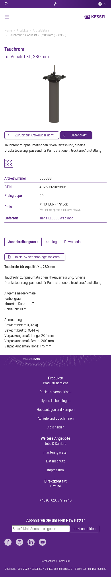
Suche (21, 4)
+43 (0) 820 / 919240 (55, 500)
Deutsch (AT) (102, 4)
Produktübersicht (55, 383)
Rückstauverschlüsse (55, 392)
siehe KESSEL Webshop (56, 218)
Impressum (55, 470)
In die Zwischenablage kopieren (37, 257)
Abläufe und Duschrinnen (56, 418)
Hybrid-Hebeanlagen (55, 401)
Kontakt (55, 4)
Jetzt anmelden (84, 529)
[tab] (23, 241)
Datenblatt (79, 135)
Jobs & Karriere (55, 443)
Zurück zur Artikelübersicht (34, 135)
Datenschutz (55, 461)
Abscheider (55, 427)
